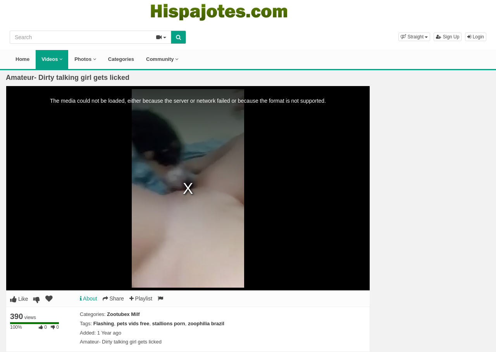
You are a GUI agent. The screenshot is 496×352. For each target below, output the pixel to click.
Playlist (140, 298)
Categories (121, 59)
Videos (51, 59)
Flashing (103, 323)
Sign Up (447, 37)
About (88, 298)
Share (113, 298)
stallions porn (168, 323)
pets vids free (133, 323)
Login (475, 37)
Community (162, 59)
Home (22, 59)
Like (19, 299)
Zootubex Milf (123, 314)
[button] (414, 37)
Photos (85, 59)
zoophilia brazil (206, 323)
